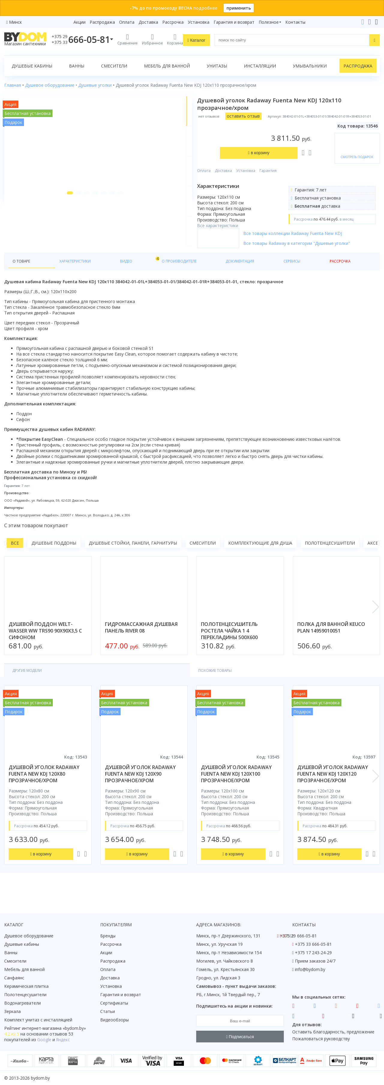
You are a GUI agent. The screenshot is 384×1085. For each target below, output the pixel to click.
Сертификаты (114, 1003)
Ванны (76, 66)
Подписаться (240, 1036)
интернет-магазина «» (54, 1028)
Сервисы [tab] (217, 275)
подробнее (205, 8)
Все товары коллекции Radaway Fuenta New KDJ (312, 247)
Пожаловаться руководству (321, 1038)
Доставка (148, 22)
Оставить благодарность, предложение (333, 1032)
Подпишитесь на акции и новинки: (234, 1006)
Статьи (107, 1011)
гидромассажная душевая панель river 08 (141, 641)
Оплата (126, 22)
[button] (58, 240)
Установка (198, 22)
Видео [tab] (99, 273)
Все (15, 557)
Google (44, 1039)
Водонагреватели (22, 1003)
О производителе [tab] (134, 275)
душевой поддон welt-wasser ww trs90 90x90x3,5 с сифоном (45, 645)
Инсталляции (260, 66)
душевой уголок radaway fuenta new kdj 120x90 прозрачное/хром (140, 789)
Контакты (295, 22)
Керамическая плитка (26, 986)
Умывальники (310, 66)
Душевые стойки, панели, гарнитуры (133, 557)
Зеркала (12, 1011)
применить (238, 8)
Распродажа (102, 22)
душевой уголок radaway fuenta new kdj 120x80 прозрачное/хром (44, 789)
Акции (80, 22)
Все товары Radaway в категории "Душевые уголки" (316, 257)
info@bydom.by (310, 969)
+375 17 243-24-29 (313, 952)
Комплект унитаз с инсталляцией (38, 1020)
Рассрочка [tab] (248, 275)
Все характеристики (237, 192)
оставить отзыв (263, 116)
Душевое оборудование (28, 936)
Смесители (114, 66)
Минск (15, 22)
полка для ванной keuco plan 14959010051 (331, 641)
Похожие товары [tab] (86, 685)
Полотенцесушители (330, 557)
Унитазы (217, 66)
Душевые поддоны (54, 557)
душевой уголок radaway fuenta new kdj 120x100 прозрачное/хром (236, 789)
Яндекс (63, 1039)
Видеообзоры (114, 1020)
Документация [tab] (181, 275)
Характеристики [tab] (61, 275)
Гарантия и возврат (234, 22)
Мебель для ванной (167, 66)
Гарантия (288, 137)
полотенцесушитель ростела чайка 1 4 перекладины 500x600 (229, 645)
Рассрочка (173, 22)
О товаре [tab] (23, 275)
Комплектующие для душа (260, 557)
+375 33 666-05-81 (313, 944)
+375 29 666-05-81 (298, 936)
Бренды (108, 936)
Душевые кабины (32, 66)
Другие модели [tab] (31, 685)
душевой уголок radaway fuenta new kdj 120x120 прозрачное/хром (332, 789)
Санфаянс (14, 978)
